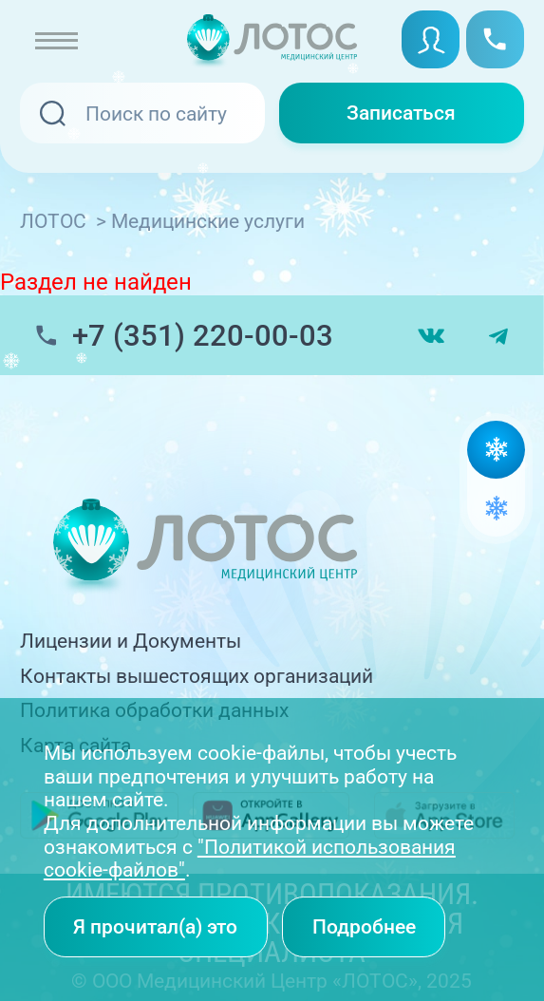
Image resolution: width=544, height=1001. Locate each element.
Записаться (401, 112)
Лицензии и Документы (130, 640)
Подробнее (364, 926)
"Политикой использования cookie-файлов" (250, 858)
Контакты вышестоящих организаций (196, 676)
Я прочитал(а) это (155, 926)
